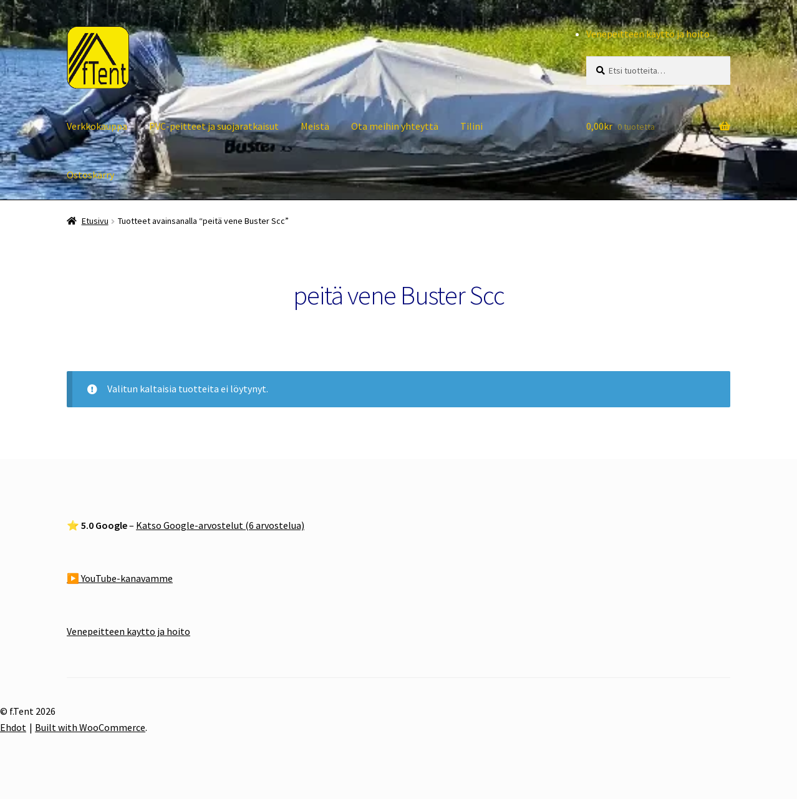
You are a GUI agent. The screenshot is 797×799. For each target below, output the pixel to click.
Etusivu (95, 220)
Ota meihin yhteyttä (394, 126)
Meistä (315, 126)
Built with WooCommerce (90, 727)
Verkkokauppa (97, 126)
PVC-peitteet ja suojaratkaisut (214, 126)
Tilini (471, 126)
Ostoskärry (90, 174)
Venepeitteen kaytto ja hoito (128, 631)
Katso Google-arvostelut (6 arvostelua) (220, 525)
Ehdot (13, 727)
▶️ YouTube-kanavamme (120, 578)
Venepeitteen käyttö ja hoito (648, 33)
